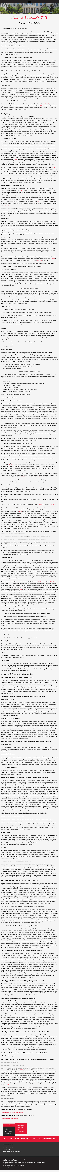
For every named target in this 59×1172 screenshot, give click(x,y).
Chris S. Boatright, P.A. (29, 17)
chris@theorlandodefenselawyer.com (10, 1166)
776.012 (23, 477)
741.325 (39, 201)
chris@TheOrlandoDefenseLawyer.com (12, 1153)
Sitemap (26, 1161)
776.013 (52, 504)
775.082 (7, 205)
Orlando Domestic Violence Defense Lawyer (12, 1112)
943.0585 (53, 258)
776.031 (41, 477)
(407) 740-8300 (29, 22)
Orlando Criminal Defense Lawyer (9, 1118)
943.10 (10, 464)
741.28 (41, 105)
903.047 (47, 104)
